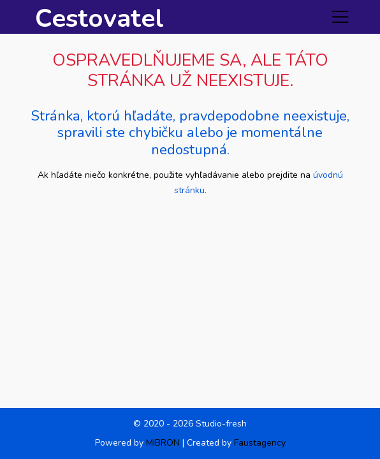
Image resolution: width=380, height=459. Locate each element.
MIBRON (163, 443)
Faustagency (260, 443)
